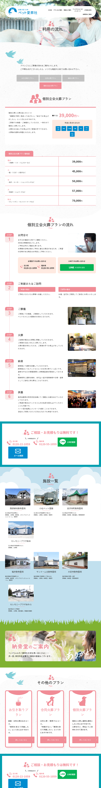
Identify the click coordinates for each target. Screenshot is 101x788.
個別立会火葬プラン (50, 85)
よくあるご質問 (85, 723)
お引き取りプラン (26, 78)
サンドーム (67, 765)
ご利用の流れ (87, 10)
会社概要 (83, 729)
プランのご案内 (57, 10)
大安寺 (74, 765)
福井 (34, 765)
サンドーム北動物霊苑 (28, 740)
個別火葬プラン (74, 78)
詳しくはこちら (21, 665)
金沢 (29, 765)
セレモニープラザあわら (28, 746)
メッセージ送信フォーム (50, 728)
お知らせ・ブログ (86, 737)
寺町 (56, 765)
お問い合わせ (84, 743)
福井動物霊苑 (26, 737)
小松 (25, 765)
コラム (82, 740)
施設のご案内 (67, 10)
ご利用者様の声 (45, 732)
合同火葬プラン (50, 78)
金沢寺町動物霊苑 (27, 732)
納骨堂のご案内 (87, 14)
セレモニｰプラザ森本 (28, 734)
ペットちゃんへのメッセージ (77, 10)
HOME (50, 10)
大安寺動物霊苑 (26, 742)
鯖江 (38, 765)
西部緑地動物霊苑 (27, 726)
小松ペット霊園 (26, 729)
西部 (47, 765)
